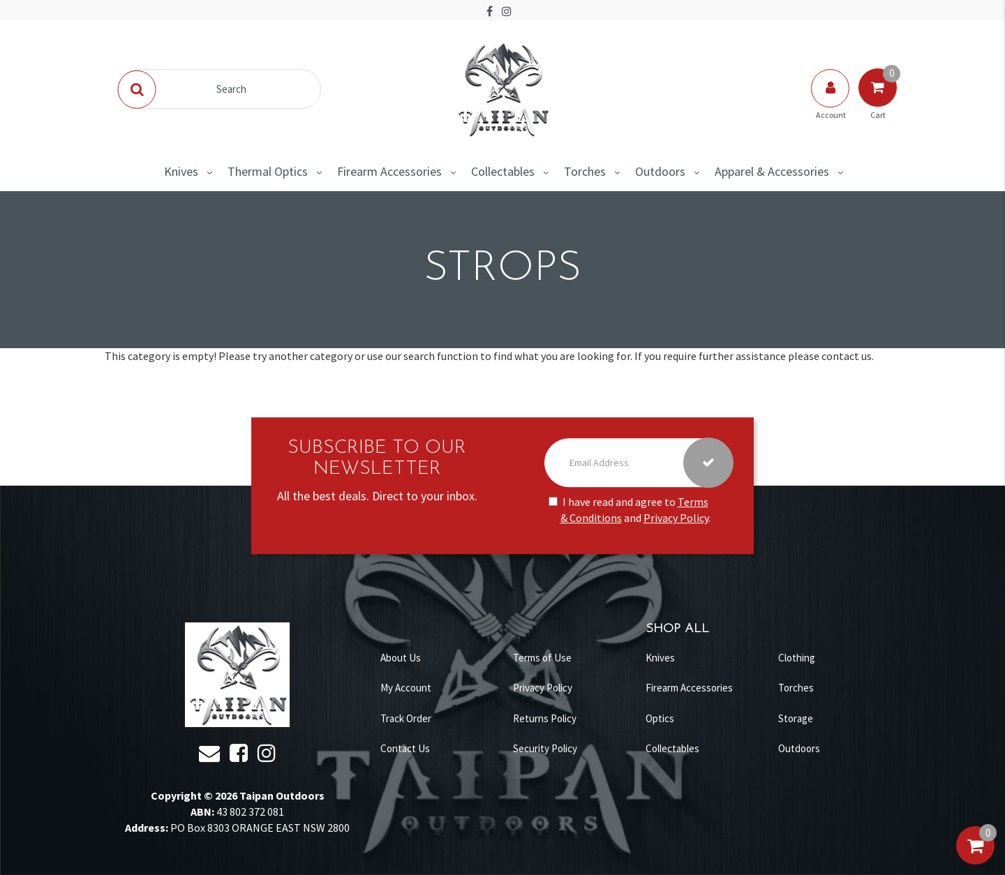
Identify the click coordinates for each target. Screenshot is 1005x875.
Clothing (796, 657)
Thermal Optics (268, 171)
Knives (181, 171)
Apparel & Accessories (772, 171)
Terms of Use (542, 657)
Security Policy (545, 748)
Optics (660, 718)
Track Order (405, 718)
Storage (795, 718)
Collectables (503, 171)
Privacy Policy (675, 518)
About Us (400, 657)
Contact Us (405, 748)
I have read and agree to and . (629, 510)
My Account (405, 687)
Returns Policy (544, 718)
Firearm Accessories (389, 171)
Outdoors (660, 171)
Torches (585, 171)
